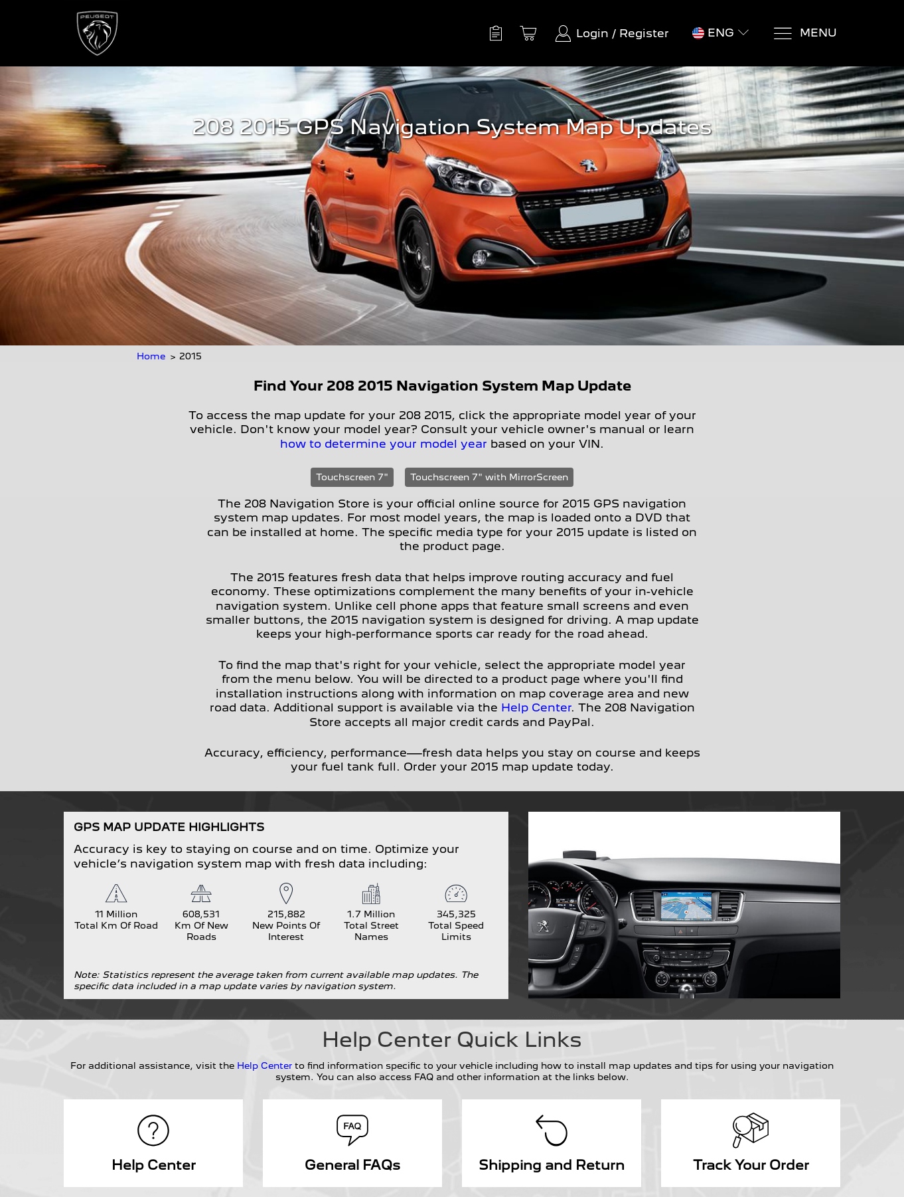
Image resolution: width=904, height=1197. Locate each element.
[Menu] (804, 33)
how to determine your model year (383, 443)
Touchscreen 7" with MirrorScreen (489, 477)
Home (151, 356)
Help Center (536, 707)
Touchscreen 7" (352, 477)
